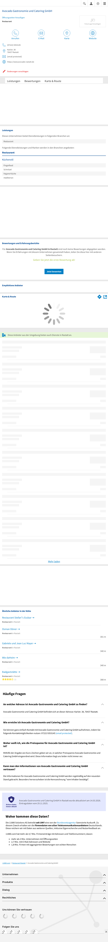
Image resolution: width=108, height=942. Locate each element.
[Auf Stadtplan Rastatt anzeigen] (105, 296)
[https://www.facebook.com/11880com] (5, 933)
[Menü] (104, 3)
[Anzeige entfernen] (106, 932)
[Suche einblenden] (84, 3)
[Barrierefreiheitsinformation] (98, 3)
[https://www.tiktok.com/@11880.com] (21, 933)
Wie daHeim (8, 657)
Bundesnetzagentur (66, 822)
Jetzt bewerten (54, 271)
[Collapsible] (102, 704)
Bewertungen (32, 81)
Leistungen (13, 81)
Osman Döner (9, 629)
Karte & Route (53, 81)
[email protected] (64, 733)
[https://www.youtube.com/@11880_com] (36, 933)
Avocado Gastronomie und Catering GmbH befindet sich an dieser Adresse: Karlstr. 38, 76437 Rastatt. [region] (50, 711)
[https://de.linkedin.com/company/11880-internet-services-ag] (28, 933)
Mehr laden (54, 561)
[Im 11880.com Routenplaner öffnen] (99, 296)
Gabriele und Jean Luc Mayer (17, 643)
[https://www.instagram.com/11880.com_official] (13, 933)
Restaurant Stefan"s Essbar (16, 617)
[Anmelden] (91, 3)
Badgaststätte (9, 671)
